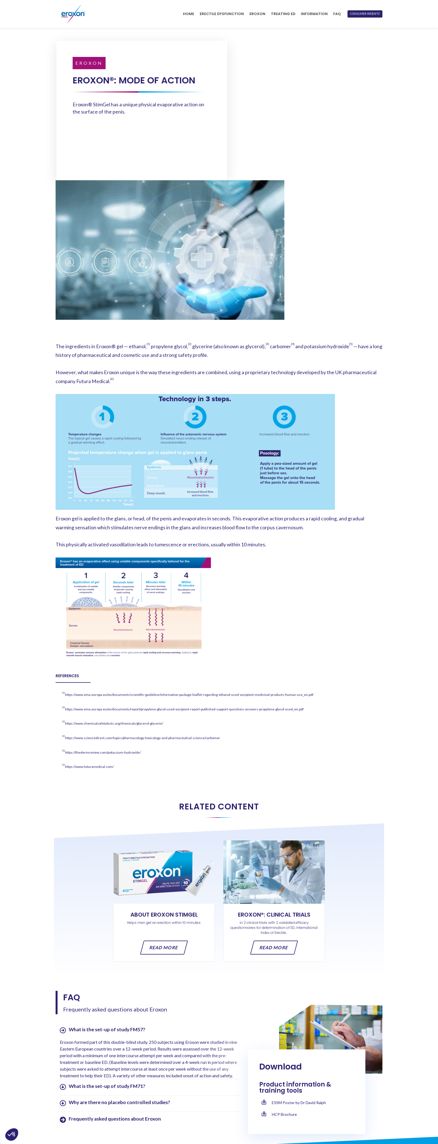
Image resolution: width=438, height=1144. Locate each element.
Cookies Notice (300, 1117)
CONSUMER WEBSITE (365, 13)
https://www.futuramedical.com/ (89, 630)
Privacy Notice (299, 1108)
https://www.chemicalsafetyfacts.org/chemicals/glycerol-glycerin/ (114, 587)
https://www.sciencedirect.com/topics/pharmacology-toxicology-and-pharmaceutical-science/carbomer (142, 601)
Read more (164, 810)
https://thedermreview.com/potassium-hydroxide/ (103, 616)
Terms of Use (297, 1100)
